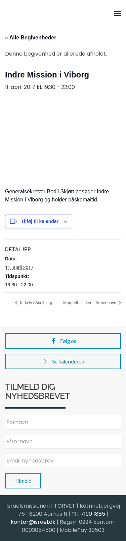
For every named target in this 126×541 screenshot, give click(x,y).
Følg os (63, 341)
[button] (117, 13)
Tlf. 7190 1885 (88, 514)
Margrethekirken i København (90, 302)
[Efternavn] (63, 442)
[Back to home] (38, 13)
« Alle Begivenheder (30, 37)
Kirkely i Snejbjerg (35, 302)
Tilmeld (23, 480)
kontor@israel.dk (33, 522)
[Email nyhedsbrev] (63, 461)
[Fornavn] (63, 422)
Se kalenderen (63, 361)
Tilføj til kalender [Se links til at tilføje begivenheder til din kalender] (39, 221)
